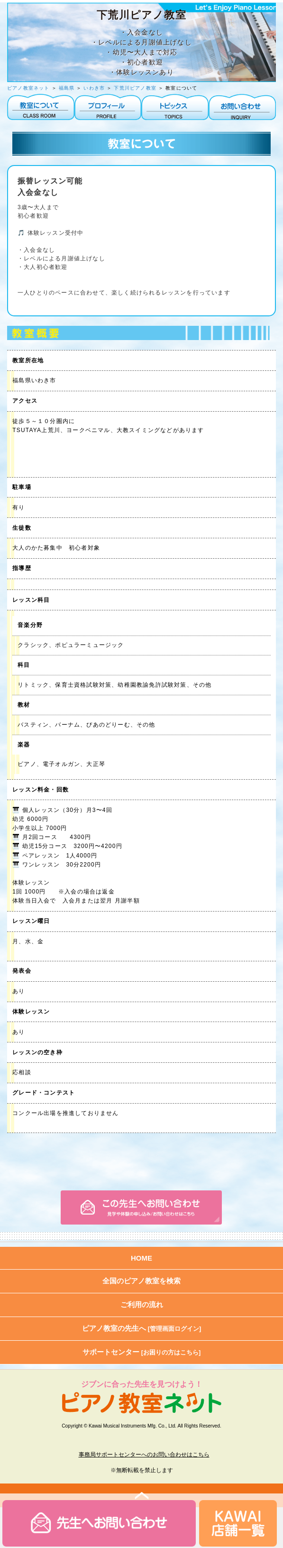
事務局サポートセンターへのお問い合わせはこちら (144, 1454)
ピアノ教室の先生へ (141, 1328)
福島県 (67, 88)
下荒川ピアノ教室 (136, 88)
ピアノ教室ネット (28, 88)
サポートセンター (141, 1352)
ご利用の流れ (141, 1304)
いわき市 (94, 88)
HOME (141, 1258)
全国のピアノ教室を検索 (141, 1281)
